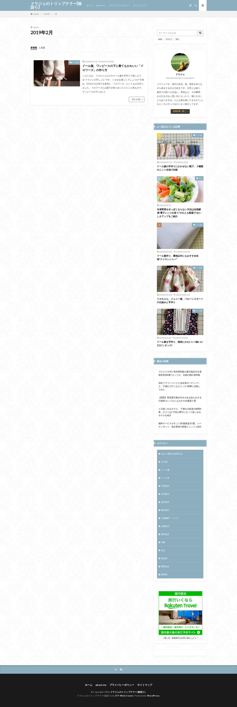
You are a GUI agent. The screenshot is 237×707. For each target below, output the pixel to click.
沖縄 (163, 542)
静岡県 (164, 574)
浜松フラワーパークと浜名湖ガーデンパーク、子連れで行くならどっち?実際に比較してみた (179, 386)
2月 (55, 14)
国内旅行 (165, 510)
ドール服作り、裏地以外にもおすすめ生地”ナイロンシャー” (178, 257)
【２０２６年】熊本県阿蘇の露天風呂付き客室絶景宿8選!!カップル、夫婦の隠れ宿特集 (180, 373)
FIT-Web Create (124, 695)
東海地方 (165, 534)
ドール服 (75, 62)
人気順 (42, 47)
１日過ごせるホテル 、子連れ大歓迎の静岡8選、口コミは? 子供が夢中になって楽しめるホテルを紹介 (179, 412)
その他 (164, 461)
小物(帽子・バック (170, 518)
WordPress (153, 695)
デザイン (169, 39)
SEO (177, 39)
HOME (36, 14)
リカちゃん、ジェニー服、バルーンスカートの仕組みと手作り (180, 300)
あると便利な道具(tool (172, 453)
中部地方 (165, 486)
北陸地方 (165, 502)
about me (100, 5)
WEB (160, 39)
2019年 (47, 14)
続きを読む (136, 99)
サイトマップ (139, 5)
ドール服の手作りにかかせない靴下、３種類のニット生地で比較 (180, 168)
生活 (200, 178)
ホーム (89, 5)
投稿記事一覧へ (179, 111)
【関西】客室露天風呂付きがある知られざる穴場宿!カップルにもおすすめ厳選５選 (180, 399)
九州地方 (165, 494)
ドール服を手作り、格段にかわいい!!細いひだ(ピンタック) (180, 343)
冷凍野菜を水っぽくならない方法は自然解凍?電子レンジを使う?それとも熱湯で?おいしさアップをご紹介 (179, 213)
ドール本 (165, 477)
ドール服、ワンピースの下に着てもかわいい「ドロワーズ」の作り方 (112, 68)
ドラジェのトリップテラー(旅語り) (56, 5)
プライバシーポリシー (119, 5)
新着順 (34, 47)
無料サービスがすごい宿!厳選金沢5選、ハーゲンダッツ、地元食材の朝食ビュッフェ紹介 (180, 425)
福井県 (164, 558)
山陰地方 (165, 526)
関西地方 (165, 566)
